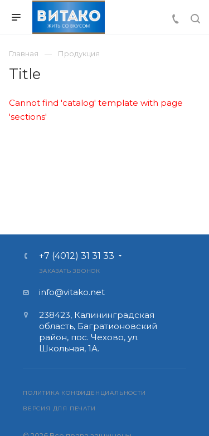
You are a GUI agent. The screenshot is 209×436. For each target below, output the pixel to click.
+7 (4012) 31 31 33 (76, 256)
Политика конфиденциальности (84, 392)
